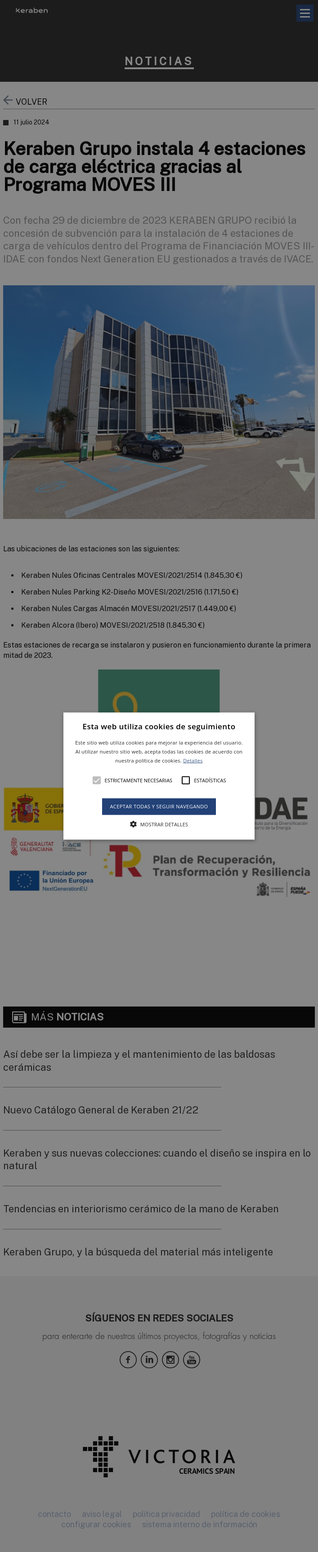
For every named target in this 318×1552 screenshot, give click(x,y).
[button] (158, 776)
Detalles (193, 760)
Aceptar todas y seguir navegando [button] (159, 806)
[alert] (159, 776)
